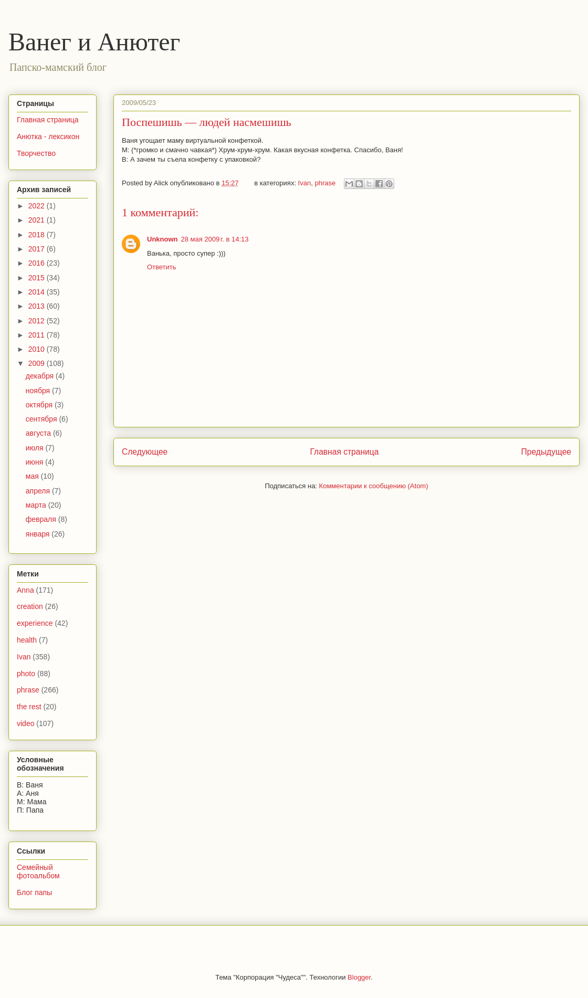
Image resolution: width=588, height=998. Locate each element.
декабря (41, 376)
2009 (37, 363)
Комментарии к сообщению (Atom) (373, 486)
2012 (37, 321)
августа (39, 433)
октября (40, 405)
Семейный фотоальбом (38, 871)
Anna (25, 590)
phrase (324, 183)
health (27, 640)
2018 (37, 234)
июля (36, 448)
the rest (29, 706)
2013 (37, 306)
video (25, 723)
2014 (37, 292)
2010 (37, 349)
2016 (37, 263)
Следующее (144, 451)
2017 (37, 249)
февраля (42, 519)
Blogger (359, 977)
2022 (37, 206)
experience (35, 623)
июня (36, 462)
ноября (39, 390)
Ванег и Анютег (94, 42)
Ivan (304, 183)
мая (33, 476)
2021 (37, 220)
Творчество (36, 153)
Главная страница (344, 451)
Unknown (162, 239)
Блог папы (34, 892)
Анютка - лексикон (48, 136)
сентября (42, 419)
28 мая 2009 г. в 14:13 (215, 239)
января (38, 534)
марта (37, 505)
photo (26, 673)
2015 (37, 278)
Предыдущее (546, 451)
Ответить (161, 267)
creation (30, 606)
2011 (37, 335)
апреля (39, 491)
